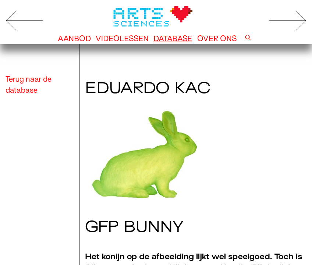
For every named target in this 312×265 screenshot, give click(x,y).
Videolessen (122, 38)
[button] (248, 38)
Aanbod (74, 38)
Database (172, 38)
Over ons (217, 38)
